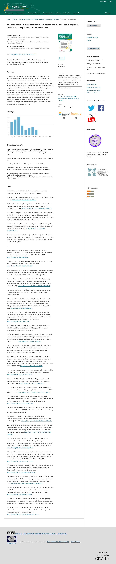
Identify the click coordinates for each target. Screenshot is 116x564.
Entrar (110, 1)
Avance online (20, 13)
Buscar (108, 13)
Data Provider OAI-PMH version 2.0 (58, 542)
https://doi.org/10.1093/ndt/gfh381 (21, 308)
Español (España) (92, 37)
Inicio (8, 19)
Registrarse (103, 1)
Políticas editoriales (93, 93)
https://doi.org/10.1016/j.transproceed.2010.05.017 (23, 514)
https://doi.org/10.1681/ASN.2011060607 (19, 266)
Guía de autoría (48, 13)
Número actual (8, 13)
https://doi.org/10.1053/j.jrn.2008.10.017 (31, 383)
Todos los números (34, 13)
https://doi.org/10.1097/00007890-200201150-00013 (26, 483)
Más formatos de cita (65, 88)
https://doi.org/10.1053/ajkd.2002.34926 (19, 494)
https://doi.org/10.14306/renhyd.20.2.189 (23, 54)
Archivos (14, 19)
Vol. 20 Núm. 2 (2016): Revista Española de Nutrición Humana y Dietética (39, 19)
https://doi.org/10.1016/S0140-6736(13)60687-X (36, 208)
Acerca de (76, 13)
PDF (62, 58)
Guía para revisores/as (94, 87)
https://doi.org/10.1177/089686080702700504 (21, 472)
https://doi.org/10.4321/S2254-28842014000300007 (34, 286)
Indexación (66, 13)
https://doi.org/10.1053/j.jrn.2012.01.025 (19, 375)
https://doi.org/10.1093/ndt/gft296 (18, 321)
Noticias (58, 13)
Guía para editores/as (93, 90)
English (89, 40)
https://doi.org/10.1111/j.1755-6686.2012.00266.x (36, 421)
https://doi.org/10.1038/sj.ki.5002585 (29, 341)
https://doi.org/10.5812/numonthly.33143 (20, 448)
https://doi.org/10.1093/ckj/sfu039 (17, 257)
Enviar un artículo (93, 48)
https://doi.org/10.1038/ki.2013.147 (31, 366)
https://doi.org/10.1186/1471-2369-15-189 (20, 461)
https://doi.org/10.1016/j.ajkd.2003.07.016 (20, 403)
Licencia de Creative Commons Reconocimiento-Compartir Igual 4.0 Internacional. (41, 533)
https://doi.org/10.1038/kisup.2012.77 (24, 200)
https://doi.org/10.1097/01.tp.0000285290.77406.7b (34, 392)
